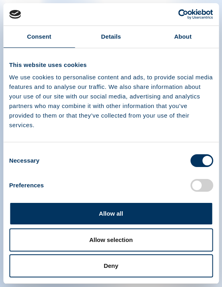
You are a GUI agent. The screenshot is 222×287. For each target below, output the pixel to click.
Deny (111, 265)
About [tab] (183, 36)
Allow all (111, 213)
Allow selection (111, 239)
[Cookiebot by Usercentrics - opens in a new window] (178, 14)
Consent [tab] (39, 36)
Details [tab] (111, 36)
